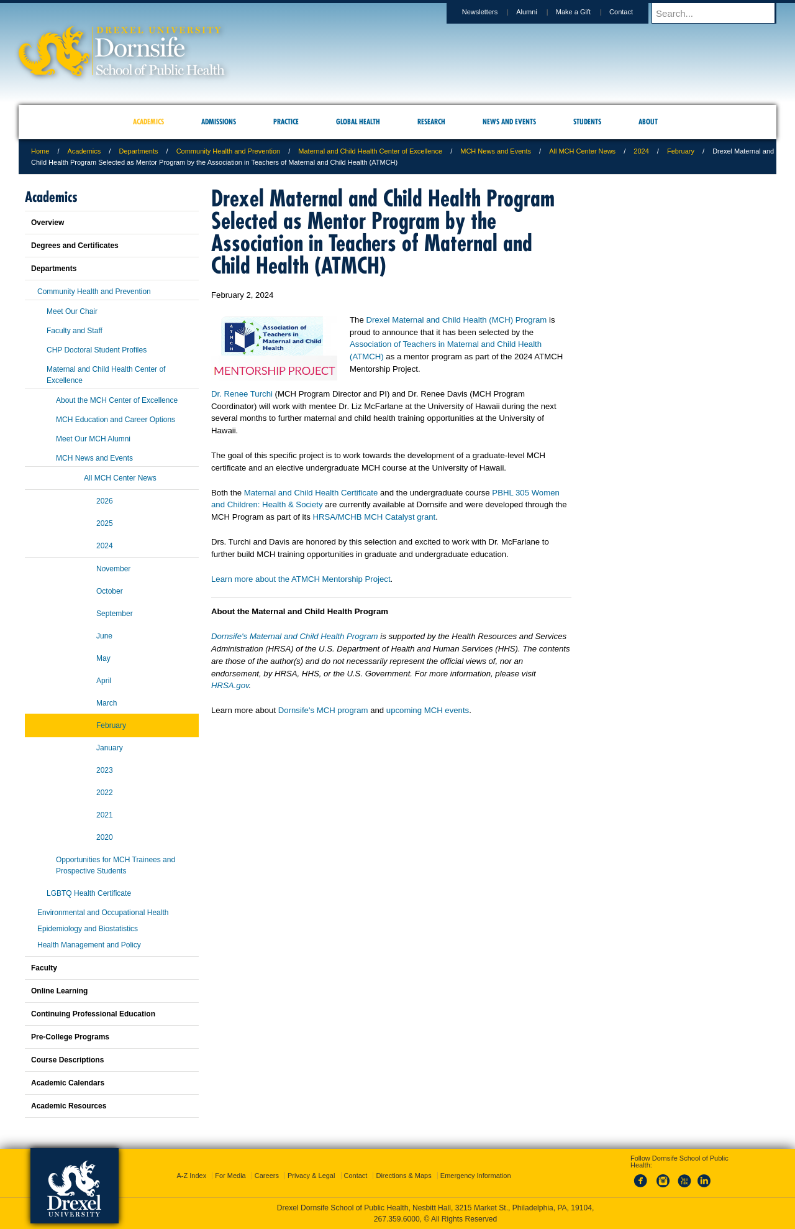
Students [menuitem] (587, 121)
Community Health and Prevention (228, 151)
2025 (104, 523)
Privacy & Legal (311, 1175)
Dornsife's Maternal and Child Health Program (294, 636)
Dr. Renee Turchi (242, 393)
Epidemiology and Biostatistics (87, 928)
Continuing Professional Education (93, 1014)
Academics (84, 151)
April (103, 680)
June (104, 636)
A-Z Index (191, 1175)
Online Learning (59, 991)
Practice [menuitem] (286, 121)
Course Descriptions (67, 1060)
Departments (138, 151)
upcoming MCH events (427, 710)
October (109, 591)
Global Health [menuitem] (358, 121)
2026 (104, 501)
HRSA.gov (230, 685)
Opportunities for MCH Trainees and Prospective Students (115, 865)
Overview (47, 222)
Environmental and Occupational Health (102, 912)
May (103, 658)
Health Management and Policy (89, 945)
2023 (104, 770)
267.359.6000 (397, 1219)
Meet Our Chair (72, 311)
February (680, 151)
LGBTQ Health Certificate (89, 893)
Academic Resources (68, 1106)
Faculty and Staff (74, 330)
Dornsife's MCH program (323, 710)
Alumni (538, 12)
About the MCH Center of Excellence (117, 400)
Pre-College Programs (70, 1037)
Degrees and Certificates (75, 245)
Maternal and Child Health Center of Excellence (370, 151)
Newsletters (491, 12)
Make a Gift (585, 12)
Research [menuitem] (431, 121)
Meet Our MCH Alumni (93, 439)
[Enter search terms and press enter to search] (720, 13)
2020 (104, 837)
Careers (267, 1175)
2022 (104, 792)
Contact (633, 12)
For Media (230, 1175)
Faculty (44, 968)
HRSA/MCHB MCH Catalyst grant (373, 517)
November (113, 568)
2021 (104, 815)
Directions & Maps (403, 1175)
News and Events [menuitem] (509, 121)
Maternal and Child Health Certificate (311, 492)
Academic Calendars (67, 1083)
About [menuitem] (648, 121)
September (114, 613)
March (106, 703)
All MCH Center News (582, 151)
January (109, 747)
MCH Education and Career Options (115, 419)
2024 (641, 151)
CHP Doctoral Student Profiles (97, 350)
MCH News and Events (495, 151)
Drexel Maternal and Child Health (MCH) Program (456, 320)
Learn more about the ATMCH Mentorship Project (301, 579)
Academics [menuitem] (148, 121)
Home (40, 151)
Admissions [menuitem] (218, 121)
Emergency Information (475, 1175)
